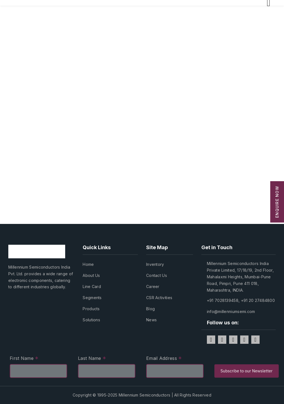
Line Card (92, 286)
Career (152, 286)
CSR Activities (159, 297)
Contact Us (156, 275)
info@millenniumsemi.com (231, 311)
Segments (92, 297)
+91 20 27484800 (258, 300)
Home (88, 264)
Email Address (164, 359)
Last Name (92, 359)
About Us (91, 275)
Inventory (155, 264)
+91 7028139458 (223, 300)
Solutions (91, 319)
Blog (150, 308)
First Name (24, 359)
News (151, 319)
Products (91, 308)
